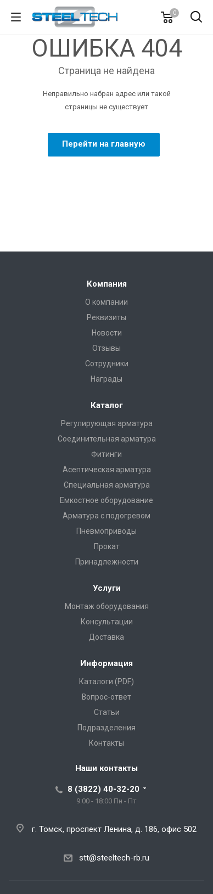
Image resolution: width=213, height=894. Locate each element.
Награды (106, 379)
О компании (106, 302)
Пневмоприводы (106, 531)
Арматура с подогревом (106, 515)
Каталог (107, 405)
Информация (106, 663)
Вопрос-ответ (106, 696)
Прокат (107, 546)
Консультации (107, 621)
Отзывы (106, 348)
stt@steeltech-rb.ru (114, 858)
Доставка (106, 637)
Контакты (106, 743)
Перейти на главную (103, 144)
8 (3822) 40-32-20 (103, 789)
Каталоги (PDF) (106, 681)
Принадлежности (106, 561)
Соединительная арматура (107, 438)
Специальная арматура (107, 484)
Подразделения (106, 727)
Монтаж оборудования (107, 606)
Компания (107, 284)
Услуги (107, 588)
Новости (107, 332)
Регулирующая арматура (107, 423)
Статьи (107, 712)
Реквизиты (106, 317)
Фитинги (106, 454)
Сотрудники (106, 363)
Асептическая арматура (107, 469)
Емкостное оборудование (106, 500)
